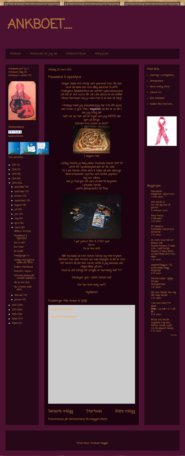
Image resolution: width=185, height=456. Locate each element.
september (20, 200)
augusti (18, 205)
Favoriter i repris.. (23, 271)
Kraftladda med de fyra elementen (162, 231)
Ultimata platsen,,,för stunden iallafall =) (24, 277)
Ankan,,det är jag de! (43, 54)
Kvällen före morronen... (162, 104)
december (19, 187)
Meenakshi (156, 191)
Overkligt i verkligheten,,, (162, 75)
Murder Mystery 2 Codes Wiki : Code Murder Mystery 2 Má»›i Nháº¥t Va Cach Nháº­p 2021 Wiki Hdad (163, 251)
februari (19, 295)
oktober (18, 196)
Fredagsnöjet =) (21, 255)
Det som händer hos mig (163, 292)
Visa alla (173, 335)
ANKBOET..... (39, 25)
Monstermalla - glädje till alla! (162, 280)
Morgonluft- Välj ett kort (162, 194)
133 (29, 75)
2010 (14, 314)
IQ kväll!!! (18, 251)
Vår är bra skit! (22, 282)
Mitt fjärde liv (158, 202)
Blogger (104, 443)
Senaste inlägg (60, 411)
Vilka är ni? (156, 92)
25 (25, 72)
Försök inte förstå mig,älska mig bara (160, 321)
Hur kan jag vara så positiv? (160, 206)
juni (16, 214)
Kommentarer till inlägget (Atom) (88, 419)
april (17, 223)
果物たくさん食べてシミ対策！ (163, 310)
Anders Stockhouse (23, 267)
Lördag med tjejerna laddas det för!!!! (24, 261)
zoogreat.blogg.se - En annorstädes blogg (161, 266)
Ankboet (15, 54)
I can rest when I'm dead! (161, 305)
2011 (14, 310)
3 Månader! (156, 218)
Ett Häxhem (157, 226)
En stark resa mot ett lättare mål (162, 242)
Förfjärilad (156, 270)
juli (16, 209)
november (19, 191)
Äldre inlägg (125, 411)
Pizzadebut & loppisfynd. (20, 237)
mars (17, 227)
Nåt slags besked (159, 295)
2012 (14, 305)
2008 (15, 323)
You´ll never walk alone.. (23, 288)
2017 (14, 165)
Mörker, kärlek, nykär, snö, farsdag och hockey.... (162, 327)
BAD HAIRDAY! (157, 98)
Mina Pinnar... (157, 216)
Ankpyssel (101, 54)
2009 (15, 319)
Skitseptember (158, 284)
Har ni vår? (20, 243)
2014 (14, 178)
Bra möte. (19, 247)
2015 (14, 174)
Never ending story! (159, 86)
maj (16, 218)
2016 (14, 169)
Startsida (94, 411)
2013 (14, 183)
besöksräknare (15, 136)
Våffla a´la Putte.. (23, 231)
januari (18, 299)
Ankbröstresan (76, 54)
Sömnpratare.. (157, 81)
